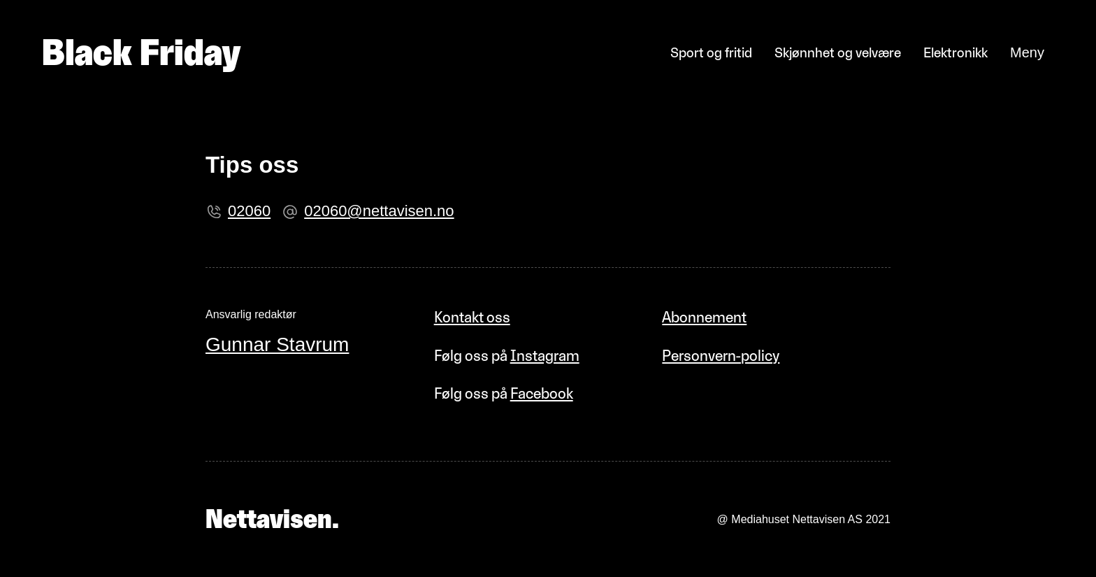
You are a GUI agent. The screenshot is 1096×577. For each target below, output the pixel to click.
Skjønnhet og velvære (837, 52)
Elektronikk (955, 52)
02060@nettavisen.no (379, 211)
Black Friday (141, 52)
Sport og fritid (711, 52)
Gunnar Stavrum (277, 344)
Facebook (541, 393)
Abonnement (704, 317)
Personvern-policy (720, 355)
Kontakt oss (472, 317)
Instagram (544, 355)
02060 (249, 211)
